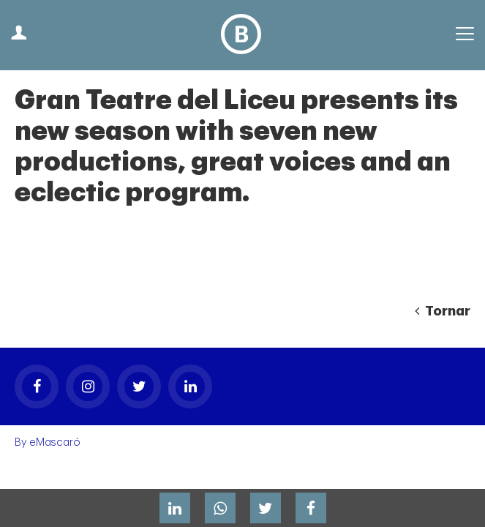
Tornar (442, 311)
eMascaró (54, 442)
